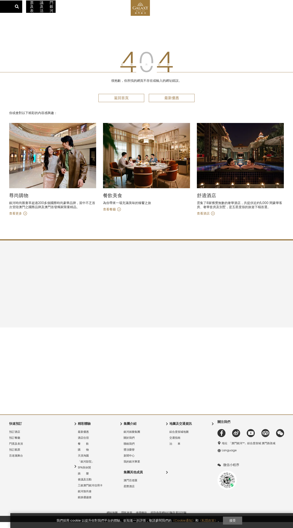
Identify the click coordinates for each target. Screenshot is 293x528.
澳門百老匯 (58, 3)
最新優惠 (32, 12)
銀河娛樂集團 (132, 438)
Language (282, 3)
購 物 (97, 12)
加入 (266, 3)
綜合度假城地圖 (179, 438)
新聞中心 (129, 461)
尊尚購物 (112, 201)
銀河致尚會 (85, 497)
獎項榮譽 (129, 455)
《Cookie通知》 (178, 520)
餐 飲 (77, 12)
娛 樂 (83, 479)
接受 (227, 520)
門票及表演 (174, 12)
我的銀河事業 (132, 467)
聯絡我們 (129, 450)
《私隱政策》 (203, 520)
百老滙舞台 (16, 461)
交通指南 (242, 3)
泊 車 (174, 450)
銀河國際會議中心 (83, 3)
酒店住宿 (55, 12)
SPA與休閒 (84, 473)
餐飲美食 (206, 201)
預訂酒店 (14, 438)
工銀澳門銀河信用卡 (230, 12)
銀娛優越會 (85, 503)
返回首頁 (121, 103)
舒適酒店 (18, 201)
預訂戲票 (14, 455)
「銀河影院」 (86, 467)
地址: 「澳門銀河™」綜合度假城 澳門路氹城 (248, 449)
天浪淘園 (83, 461)
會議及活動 (199, 12)
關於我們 (129, 444)
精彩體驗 (119, 12)
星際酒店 (37, 3)
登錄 (258, 3)
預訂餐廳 (14, 444)
